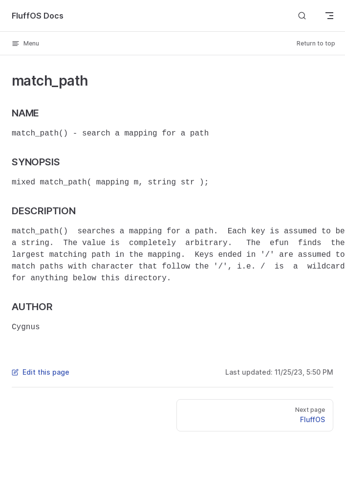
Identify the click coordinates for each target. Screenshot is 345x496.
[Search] (302, 15)
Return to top (316, 43)
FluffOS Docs (38, 16)
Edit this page (40, 372)
